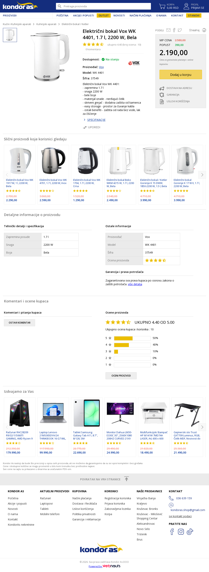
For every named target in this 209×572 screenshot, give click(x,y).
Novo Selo (143, 529)
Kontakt (177, 15)
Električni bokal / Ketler (75, 24)
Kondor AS (20, 6)
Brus (140, 539)
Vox (101, 67)
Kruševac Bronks (147, 509)
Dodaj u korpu (180, 75)
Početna (62, 15)
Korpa (108, 514)
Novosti (119, 15)
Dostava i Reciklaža (84, 503)
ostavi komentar (19, 322)
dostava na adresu (179, 88)
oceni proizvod (121, 375)
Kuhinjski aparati (46, 24)
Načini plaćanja (140, 15)
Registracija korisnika (117, 498)
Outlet (104, 15)
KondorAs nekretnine (21, 524)
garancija (173, 94)
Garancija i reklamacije (86, 519)
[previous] (7, 175)
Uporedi (91, 127)
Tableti (44, 509)
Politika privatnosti (84, 514)
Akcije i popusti (83, 15)
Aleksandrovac (146, 523)
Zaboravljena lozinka (117, 509)
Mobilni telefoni (49, 514)
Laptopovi (46, 503)
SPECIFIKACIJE (96, 120)
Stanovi (193, 15)
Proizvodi (10, 15)
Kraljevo (142, 503)
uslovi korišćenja (178, 101)
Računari (45, 498)
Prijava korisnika (114, 503)
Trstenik (142, 534)
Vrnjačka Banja (146, 498)
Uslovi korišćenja (83, 509)
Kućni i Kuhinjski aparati (17, 24)
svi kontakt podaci (180, 516)
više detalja (135, 284)
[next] (202, 175)
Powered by (104, 566)
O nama (161, 15)
